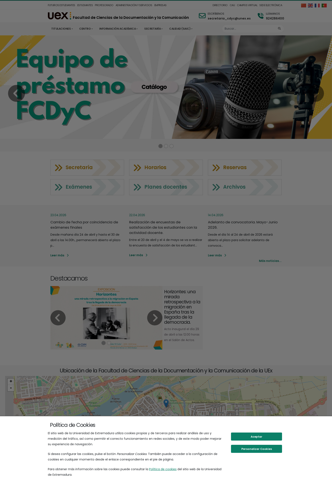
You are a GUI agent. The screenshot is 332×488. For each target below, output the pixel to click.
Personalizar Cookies (256, 449)
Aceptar (256, 436)
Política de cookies (163, 469)
